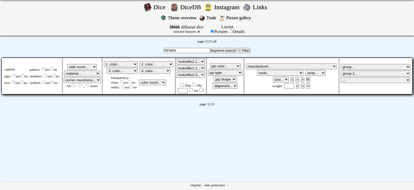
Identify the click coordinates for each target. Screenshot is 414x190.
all (215, 41)
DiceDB (191, 7)
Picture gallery (239, 18)
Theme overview (182, 18)
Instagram (227, 7)
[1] (208, 41)
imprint (196, 185)
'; (82, 67)
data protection (215, 185)
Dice (160, 7)
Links (261, 7)
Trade (211, 18)
